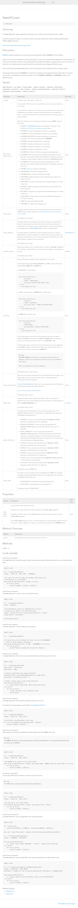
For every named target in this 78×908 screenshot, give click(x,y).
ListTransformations (27, 385)
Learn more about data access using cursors (16, 45)
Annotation (32, 125)
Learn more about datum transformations (29, 392)
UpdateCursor (10, 892)
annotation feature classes (38, 127)
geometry (30, 168)
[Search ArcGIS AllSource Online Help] (37, 2)
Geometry (6, 55)
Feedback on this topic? (67, 905)
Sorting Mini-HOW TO (38, 707)
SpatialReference (36, 227)
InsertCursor (9, 895)
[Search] (53, 2)
